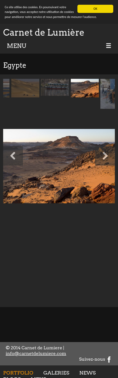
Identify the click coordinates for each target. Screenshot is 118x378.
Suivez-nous (95, 359)
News (87, 372)
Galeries (56, 372)
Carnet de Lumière (43, 32)
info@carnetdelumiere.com (36, 353)
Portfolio (18, 372)
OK (95, 9)
